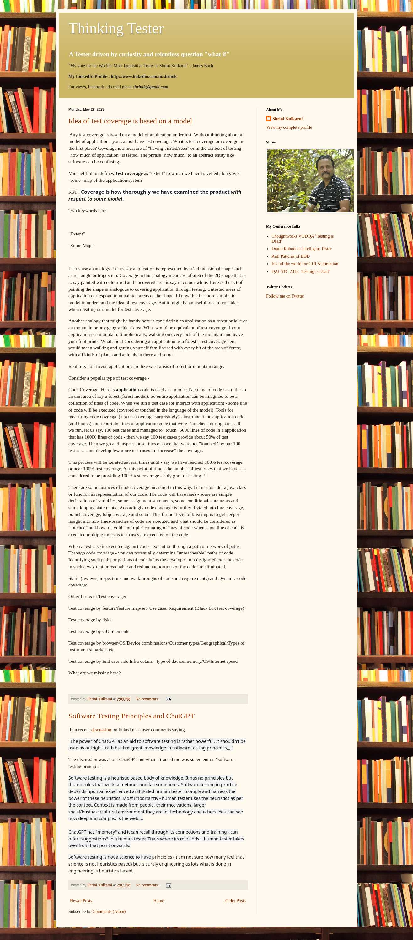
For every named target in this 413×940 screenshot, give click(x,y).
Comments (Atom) (109, 911)
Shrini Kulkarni (287, 118)
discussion (101, 729)
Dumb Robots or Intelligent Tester (302, 248)
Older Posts (235, 901)
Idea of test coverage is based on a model (130, 121)
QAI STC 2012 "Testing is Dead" (301, 271)
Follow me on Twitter (285, 296)
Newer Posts (81, 901)
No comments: (148, 699)
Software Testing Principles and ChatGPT (131, 716)
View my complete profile (289, 127)
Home (158, 901)
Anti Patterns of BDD (291, 256)
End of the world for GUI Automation (305, 264)
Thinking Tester (116, 28)
